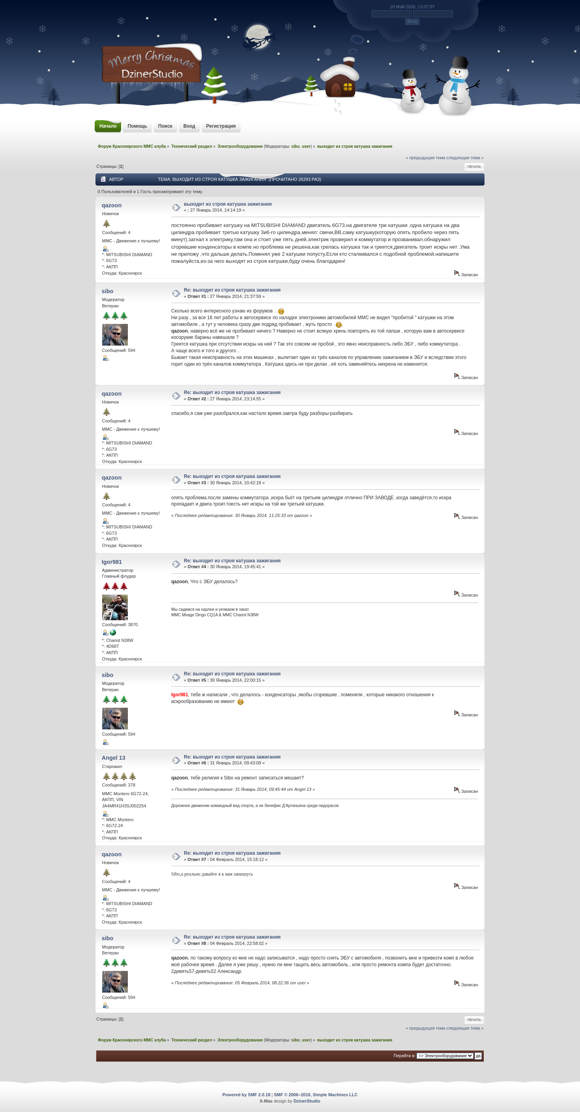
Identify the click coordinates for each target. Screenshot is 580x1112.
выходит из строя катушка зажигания (228, 204)
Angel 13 (113, 758)
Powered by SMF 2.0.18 (247, 1094)
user (306, 146)
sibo (295, 146)
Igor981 (112, 562)
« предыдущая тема (425, 157)
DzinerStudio (307, 1101)
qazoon (112, 205)
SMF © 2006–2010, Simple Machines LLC (315, 1094)
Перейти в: (405, 1055)
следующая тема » (465, 157)
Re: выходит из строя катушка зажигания (232, 290)
